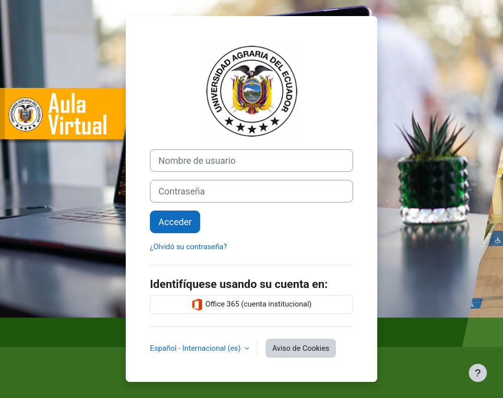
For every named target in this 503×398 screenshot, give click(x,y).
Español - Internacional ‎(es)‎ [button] (196, 348)
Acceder (175, 222)
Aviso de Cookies (300, 348)
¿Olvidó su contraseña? (188, 246)
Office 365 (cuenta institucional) (251, 304)
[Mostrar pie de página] (478, 373)
